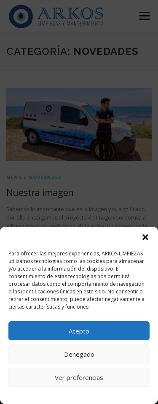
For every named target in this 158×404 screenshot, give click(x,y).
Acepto (79, 331)
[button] (145, 237)
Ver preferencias (79, 377)
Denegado (79, 354)
